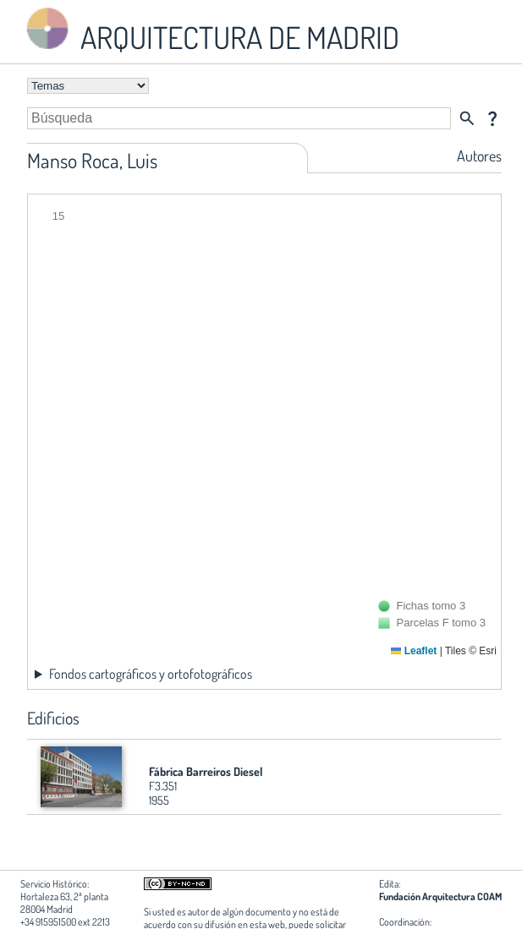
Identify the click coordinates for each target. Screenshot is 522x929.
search (467, 118)
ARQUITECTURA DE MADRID (209, 30)
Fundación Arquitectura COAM (440, 896)
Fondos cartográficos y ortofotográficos (150, 673)
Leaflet (414, 651)
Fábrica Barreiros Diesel (205, 771)
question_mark (492, 118)
